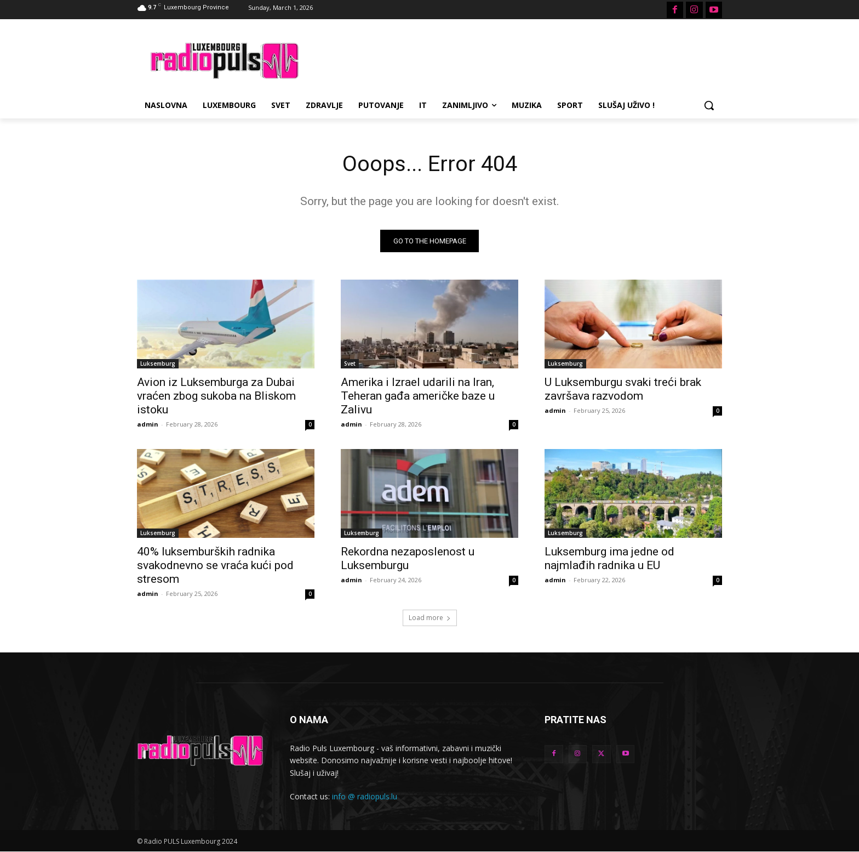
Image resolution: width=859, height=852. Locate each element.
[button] (709, 105)
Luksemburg (157, 363)
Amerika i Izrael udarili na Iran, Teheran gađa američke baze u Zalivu (418, 396)
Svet (350, 363)
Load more (430, 617)
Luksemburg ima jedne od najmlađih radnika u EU (609, 558)
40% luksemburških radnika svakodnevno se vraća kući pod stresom (215, 565)
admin (147, 424)
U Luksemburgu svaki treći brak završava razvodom (623, 389)
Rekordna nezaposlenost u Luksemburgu (407, 558)
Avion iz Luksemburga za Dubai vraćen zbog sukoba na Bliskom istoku (216, 396)
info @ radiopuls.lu (364, 797)
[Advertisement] (511, 59)
